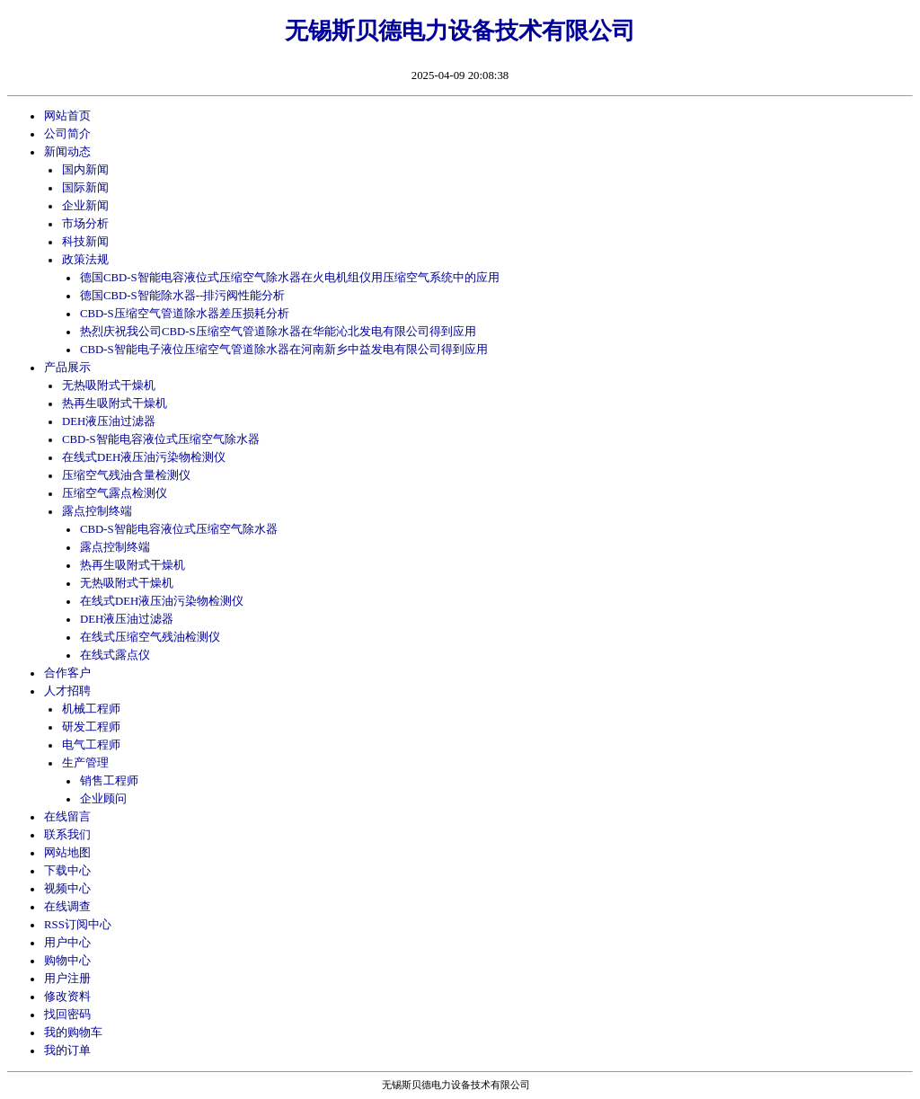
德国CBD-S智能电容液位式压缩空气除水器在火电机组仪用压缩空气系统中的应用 (290, 277)
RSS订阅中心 (77, 924)
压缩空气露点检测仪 (114, 493)
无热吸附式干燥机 (108, 385)
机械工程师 (91, 709)
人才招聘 (67, 691)
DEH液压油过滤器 (108, 421)
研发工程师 (91, 727)
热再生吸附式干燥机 (114, 403)
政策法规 (85, 259)
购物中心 (67, 960)
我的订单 (67, 1050)
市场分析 (85, 223)
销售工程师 (109, 781)
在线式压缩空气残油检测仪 (150, 637)
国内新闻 (85, 170)
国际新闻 (85, 188)
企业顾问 (103, 799)
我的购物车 (73, 1032)
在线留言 (67, 817)
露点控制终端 (97, 511)
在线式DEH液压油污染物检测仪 (144, 457)
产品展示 (67, 367)
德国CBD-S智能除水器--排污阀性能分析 (182, 295)
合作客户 (67, 673)
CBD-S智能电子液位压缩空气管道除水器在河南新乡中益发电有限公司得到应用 (284, 349)
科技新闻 (85, 241)
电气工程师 (91, 745)
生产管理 (85, 763)
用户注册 (67, 978)
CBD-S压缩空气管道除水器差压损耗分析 (184, 313)
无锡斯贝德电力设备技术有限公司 (460, 31)
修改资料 (67, 996)
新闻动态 (67, 152)
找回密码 (67, 1014)
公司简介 (67, 134)
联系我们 (67, 835)
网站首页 (67, 116)
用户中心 (67, 942)
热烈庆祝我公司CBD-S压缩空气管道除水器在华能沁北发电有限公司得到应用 (278, 331)
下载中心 (67, 870)
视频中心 (67, 888)
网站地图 (67, 852)
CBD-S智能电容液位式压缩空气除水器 (161, 439)
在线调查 (67, 906)
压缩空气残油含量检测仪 (126, 475)
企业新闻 (85, 205)
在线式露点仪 (115, 655)
